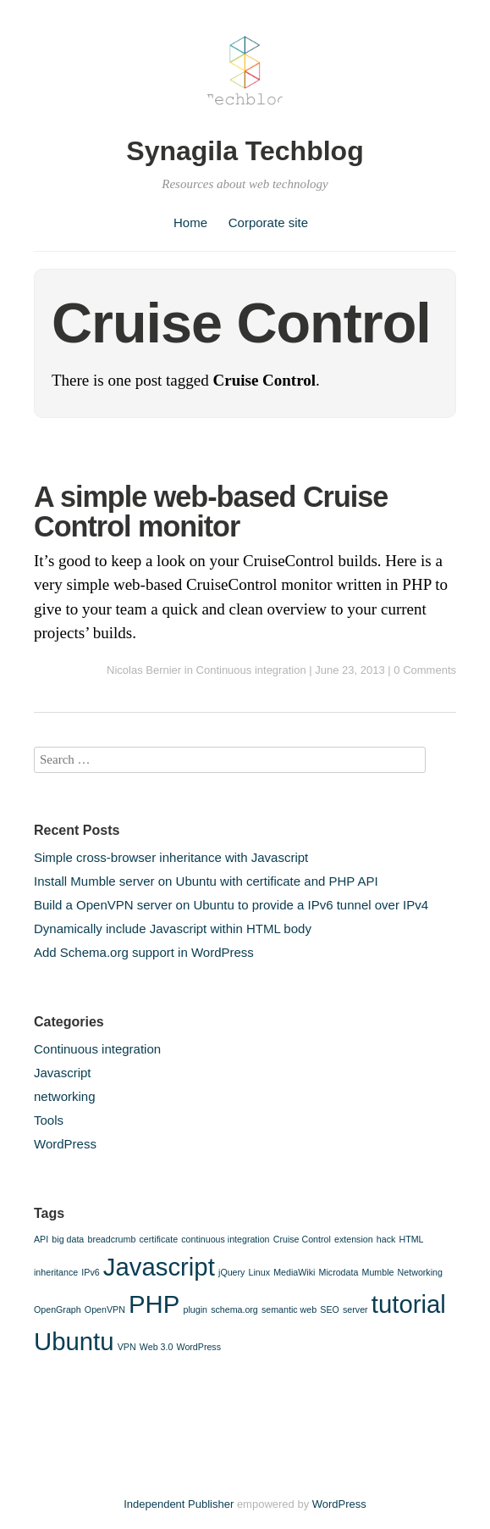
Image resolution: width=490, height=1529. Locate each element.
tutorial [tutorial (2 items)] (409, 1304)
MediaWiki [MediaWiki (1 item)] (294, 1272)
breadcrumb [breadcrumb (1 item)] (111, 1239)
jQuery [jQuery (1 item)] (231, 1272)
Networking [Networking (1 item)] (420, 1272)
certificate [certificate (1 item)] (159, 1239)
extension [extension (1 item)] (353, 1239)
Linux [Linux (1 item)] (259, 1272)
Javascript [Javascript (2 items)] (159, 1267)
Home (190, 222)
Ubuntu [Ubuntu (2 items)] (74, 1341)
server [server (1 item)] (355, 1309)
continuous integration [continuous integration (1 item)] (225, 1239)
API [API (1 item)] (41, 1239)
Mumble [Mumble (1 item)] (378, 1272)
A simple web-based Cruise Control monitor (211, 511)
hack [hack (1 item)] (386, 1239)
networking (65, 1096)
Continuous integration (251, 670)
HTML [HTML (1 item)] (411, 1239)
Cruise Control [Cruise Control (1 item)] (302, 1239)
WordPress (65, 1144)
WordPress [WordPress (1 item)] (199, 1347)
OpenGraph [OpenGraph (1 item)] (57, 1309)
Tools (48, 1120)
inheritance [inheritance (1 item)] (56, 1272)
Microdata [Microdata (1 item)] (339, 1272)
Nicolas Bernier (144, 670)
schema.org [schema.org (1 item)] (234, 1309)
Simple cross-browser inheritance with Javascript (171, 857)
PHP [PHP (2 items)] (154, 1304)
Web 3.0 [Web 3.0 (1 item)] (156, 1347)
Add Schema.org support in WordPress (144, 952)
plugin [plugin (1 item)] (195, 1309)
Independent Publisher (179, 1504)
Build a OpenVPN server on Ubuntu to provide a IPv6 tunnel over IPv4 (231, 905)
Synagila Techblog (244, 151)
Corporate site (268, 222)
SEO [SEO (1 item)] (329, 1309)
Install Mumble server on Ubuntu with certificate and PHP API (206, 881)
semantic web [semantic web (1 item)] (289, 1309)
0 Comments (425, 670)
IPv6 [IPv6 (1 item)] (90, 1272)
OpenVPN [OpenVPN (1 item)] (105, 1309)
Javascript (62, 1072)
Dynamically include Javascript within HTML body (172, 928)
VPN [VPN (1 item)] (127, 1347)
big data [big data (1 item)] (68, 1239)
